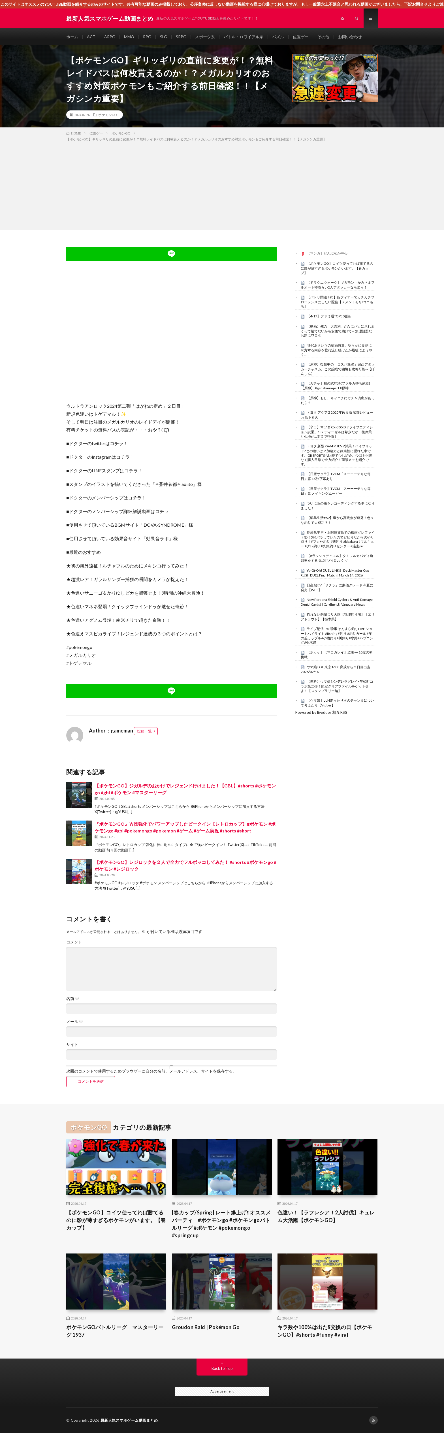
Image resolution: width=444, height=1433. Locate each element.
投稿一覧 (144, 731)
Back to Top (222, 1368)
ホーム (72, 36)
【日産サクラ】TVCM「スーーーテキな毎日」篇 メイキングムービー (336, 491)
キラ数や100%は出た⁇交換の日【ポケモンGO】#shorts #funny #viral (325, 1331)
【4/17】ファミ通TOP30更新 (329, 316)
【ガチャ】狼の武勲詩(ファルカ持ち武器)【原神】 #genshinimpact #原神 (335, 385)
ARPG (109, 36)
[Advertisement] (222, 184)
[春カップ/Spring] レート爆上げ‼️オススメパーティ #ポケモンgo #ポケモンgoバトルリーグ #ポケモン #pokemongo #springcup (221, 1223)
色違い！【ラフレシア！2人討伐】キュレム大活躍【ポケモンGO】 (326, 1216)
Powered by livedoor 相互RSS (321, 712)
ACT (91, 36)
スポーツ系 (205, 36)
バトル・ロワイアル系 (243, 36)
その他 (323, 36)
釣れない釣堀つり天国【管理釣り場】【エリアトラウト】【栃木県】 (338, 616)
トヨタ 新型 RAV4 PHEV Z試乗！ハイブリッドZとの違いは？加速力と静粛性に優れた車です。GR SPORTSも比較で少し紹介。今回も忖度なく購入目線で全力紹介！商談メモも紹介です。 (336, 455)
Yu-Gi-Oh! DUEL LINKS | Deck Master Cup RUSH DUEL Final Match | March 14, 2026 (335, 572)
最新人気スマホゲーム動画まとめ (129, 1420)
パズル (278, 36)
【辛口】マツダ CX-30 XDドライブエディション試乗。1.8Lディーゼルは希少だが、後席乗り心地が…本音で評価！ (337, 432)
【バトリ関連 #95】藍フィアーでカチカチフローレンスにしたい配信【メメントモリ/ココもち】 (337, 302)
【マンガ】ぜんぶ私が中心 (327, 253)
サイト (72, 1045)
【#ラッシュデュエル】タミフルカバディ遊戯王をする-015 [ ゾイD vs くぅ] (337, 558)
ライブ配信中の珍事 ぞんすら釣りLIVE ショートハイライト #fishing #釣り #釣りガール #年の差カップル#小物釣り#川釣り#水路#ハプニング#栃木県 (337, 635)
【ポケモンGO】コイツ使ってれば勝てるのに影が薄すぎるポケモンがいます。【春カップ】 (337, 268)
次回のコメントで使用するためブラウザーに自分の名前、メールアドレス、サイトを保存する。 (151, 1071)
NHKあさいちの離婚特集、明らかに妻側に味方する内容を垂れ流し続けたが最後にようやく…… (336, 350)
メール (74, 1022)
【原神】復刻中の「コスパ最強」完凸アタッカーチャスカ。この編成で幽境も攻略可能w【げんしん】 (338, 369)
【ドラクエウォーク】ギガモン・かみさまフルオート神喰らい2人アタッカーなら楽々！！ (338, 284)
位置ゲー (301, 36)
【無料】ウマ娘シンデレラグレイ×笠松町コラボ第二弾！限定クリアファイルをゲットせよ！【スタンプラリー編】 (337, 686)
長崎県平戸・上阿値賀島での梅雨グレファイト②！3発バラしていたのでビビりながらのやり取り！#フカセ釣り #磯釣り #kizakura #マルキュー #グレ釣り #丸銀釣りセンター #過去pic (338, 539)
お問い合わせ (350, 36)
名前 (72, 999)
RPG (147, 36)
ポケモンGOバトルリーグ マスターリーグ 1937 (115, 1331)
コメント (74, 942)
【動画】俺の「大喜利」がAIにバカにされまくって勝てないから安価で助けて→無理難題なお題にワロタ (337, 331)
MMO (129, 36)
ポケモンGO (107, 114)
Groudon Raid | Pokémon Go (206, 1327)
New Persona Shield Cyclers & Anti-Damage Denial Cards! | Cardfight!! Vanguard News (337, 601)
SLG (163, 36)
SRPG (181, 36)
